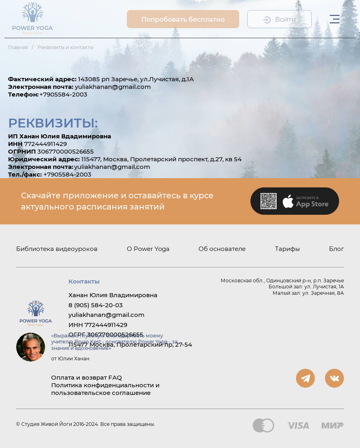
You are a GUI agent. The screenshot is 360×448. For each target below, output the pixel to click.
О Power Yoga (148, 249)
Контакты (83, 281)
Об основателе (222, 249)
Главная (18, 47)
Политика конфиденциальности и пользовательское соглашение (105, 389)
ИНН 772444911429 (97, 325)
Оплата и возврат (79, 377)
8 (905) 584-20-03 (95, 305)
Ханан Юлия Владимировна (112, 295)
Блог (336, 249)
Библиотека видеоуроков (56, 249)
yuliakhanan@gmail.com (106, 315)
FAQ (115, 377)
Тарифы (287, 249)
